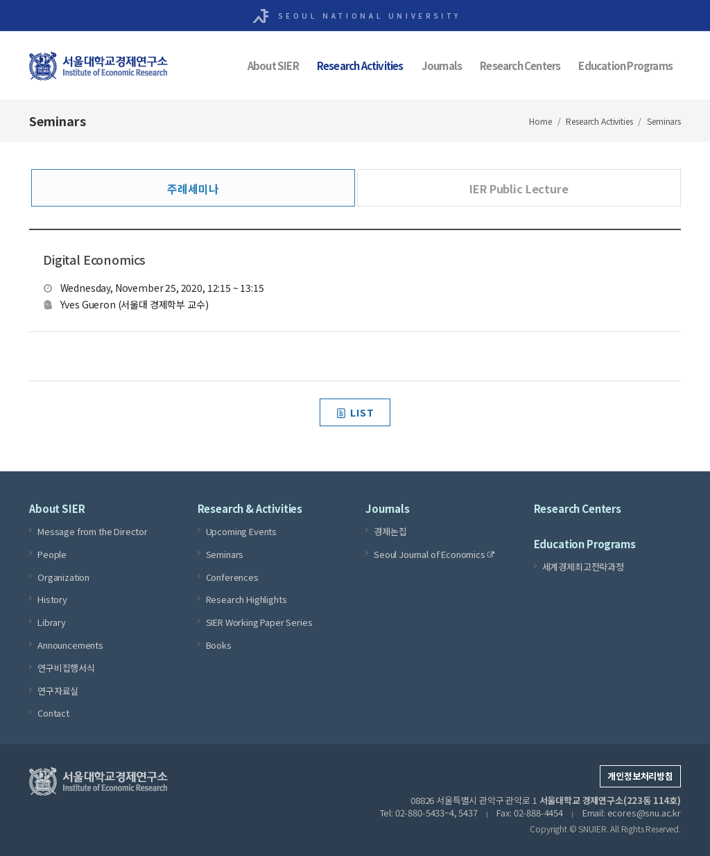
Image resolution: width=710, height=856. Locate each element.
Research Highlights (246, 599)
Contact (53, 712)
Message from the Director (92, 531)
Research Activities (360, 65)
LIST (355, 412)
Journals (442, 65)
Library (51, 622)
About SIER (273, 65)
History (52, 599)
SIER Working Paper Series (259, 622)
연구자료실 (57, 690)
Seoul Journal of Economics (434, 554)
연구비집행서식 (66, 667)
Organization (63, 577)
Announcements (70, 645)
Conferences (232, 577)
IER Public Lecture (518, 188)
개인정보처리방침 (640, 776)
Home (540, 121)
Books (219, 645)
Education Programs (625, 65)
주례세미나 (192, 188)
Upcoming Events (241, 531)
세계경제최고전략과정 (583, 566)
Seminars (664, 121)
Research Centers (520, 65)
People (52, 554)
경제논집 (390, 531)
